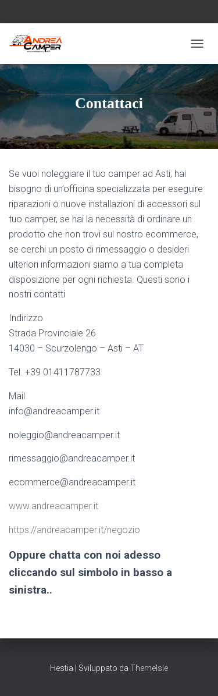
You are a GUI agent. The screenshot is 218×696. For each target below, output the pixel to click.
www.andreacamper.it (53, 506)
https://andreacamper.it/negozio (74, 529)
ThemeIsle (149, 668)
